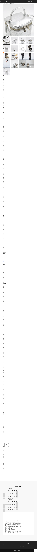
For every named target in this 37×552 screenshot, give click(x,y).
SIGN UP (32, 1)
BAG (6, 3)
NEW (3, 1)
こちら (3, 260)
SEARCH (11, 1)
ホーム (4, 3)
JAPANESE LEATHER (12, 3)
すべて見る (32, 79)
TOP (1, 1)
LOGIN (29, 1)
